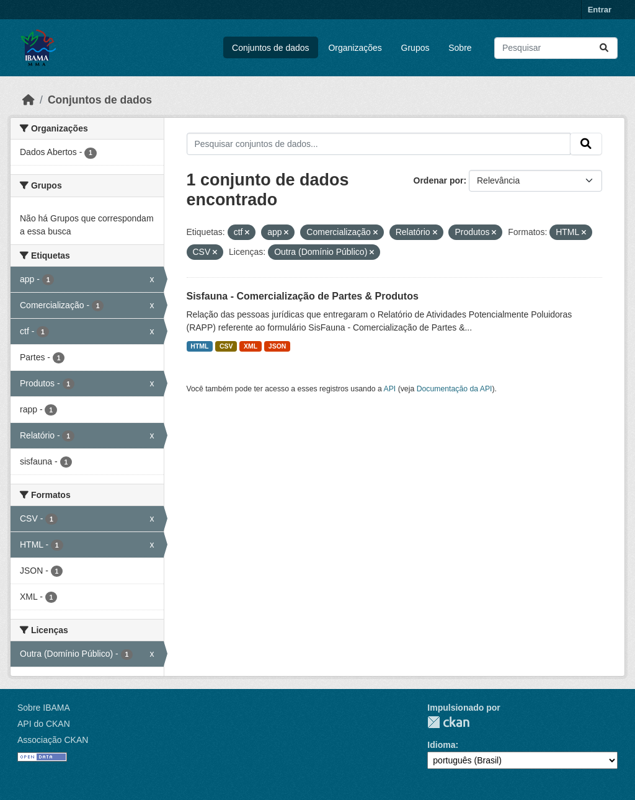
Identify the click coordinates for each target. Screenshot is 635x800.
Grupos (415, 48)
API (390, 388)
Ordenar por (439, 180)
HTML (199, 346)
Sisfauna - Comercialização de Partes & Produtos (303, 296)
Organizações (354, 48)
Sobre (459, 48)
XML (250, 346)
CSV (226, 346)
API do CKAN (43, 724)
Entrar (599, 9)
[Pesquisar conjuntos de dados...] (556, 48)
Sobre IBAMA (43, 708)
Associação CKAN (52, 740)
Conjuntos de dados (270, 48)
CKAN (448, 722)
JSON (277, 346)
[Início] (28, 100)
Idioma (441, 745)
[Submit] (604, 48)
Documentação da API (454, 388)
